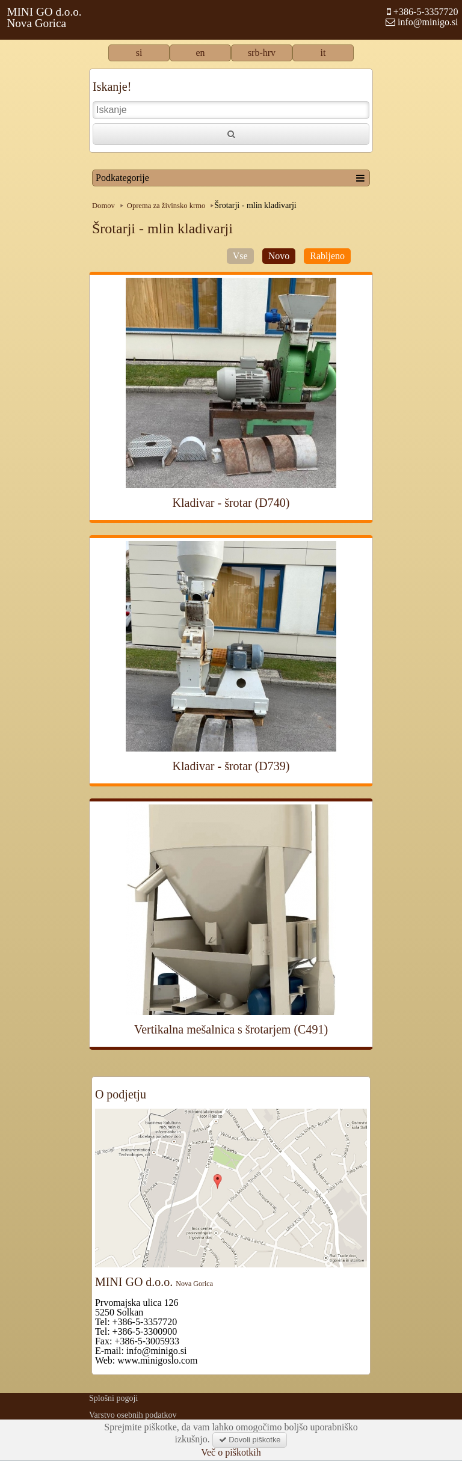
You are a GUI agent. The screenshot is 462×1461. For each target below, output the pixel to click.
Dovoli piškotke (250, 1439)
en (200, 53)
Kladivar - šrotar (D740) (231, 502)
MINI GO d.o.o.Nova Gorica (44, 17)
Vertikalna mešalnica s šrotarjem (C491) (231, 1029)
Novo (279, 256)
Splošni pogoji (113, 1398)
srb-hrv (262, 53)
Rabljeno (327, 256)
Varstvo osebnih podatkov (132, 1415)
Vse (240, 256)
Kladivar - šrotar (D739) (231, 766)
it (323, 53)
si (139, 53)
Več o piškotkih (231, 1452)
